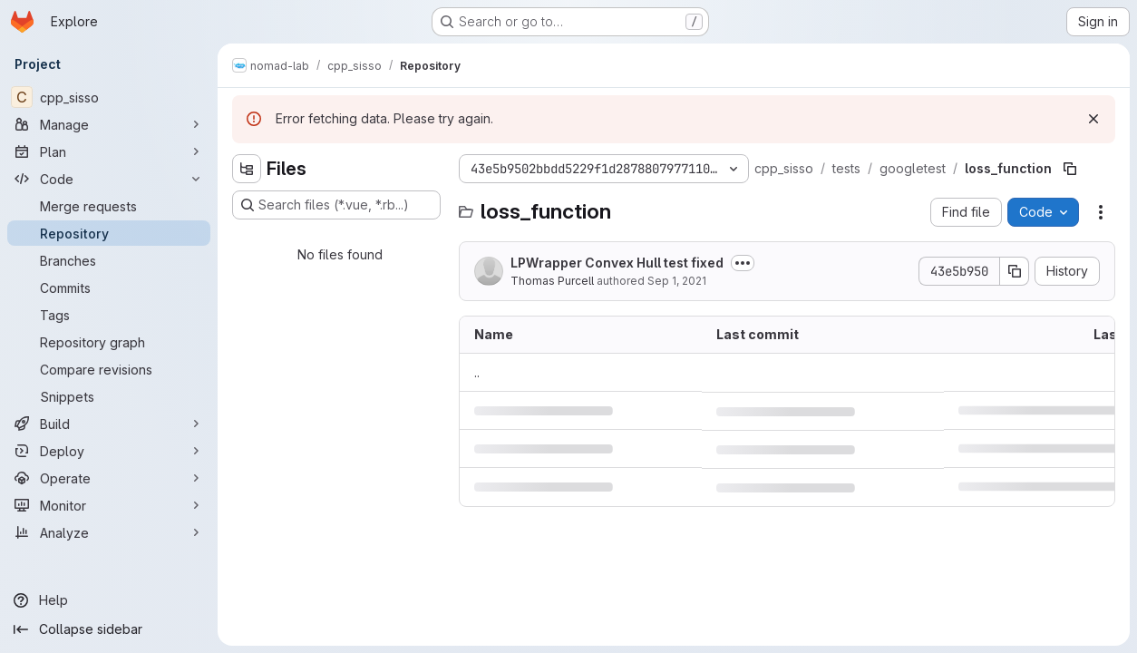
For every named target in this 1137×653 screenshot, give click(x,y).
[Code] (108, 178)
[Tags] (108, 314)
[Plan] (108, 151)
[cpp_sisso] (108, 97)
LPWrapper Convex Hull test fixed (617, 262)
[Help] (108, 600)
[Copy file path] (1069, 168)
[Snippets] (108, 396)
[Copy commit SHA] (1014, 271)
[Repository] (108, 233)
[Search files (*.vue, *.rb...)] (336, 204)
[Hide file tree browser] (246, 168)
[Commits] (108, 287)
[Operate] (108, 478)
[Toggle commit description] (742, 263)
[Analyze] (108, 532)
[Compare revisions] (108, 369)
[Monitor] (108, 505)
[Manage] (108, 124)
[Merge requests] (108, 206)
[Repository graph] (108, 342)
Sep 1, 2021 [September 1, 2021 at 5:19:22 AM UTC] (676, 281)
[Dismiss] (1093, 119)
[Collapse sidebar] (108, 629)
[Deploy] (108, 450)
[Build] (108, 423)
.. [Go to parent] (477, 372)
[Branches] (108, 260)
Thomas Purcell (552, 281)
